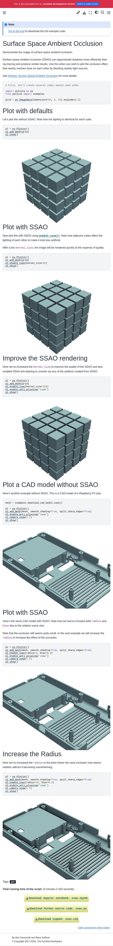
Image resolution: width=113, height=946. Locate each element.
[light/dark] (97, 12)
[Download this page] (84, 12)
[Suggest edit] (78, 12)
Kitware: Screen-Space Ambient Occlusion (33, 75)
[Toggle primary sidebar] (4, 12)
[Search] (102, 12)
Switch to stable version (87, 4)
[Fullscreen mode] (90, 12)
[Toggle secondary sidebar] (109, 12)
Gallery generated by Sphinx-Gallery (94, 928)
